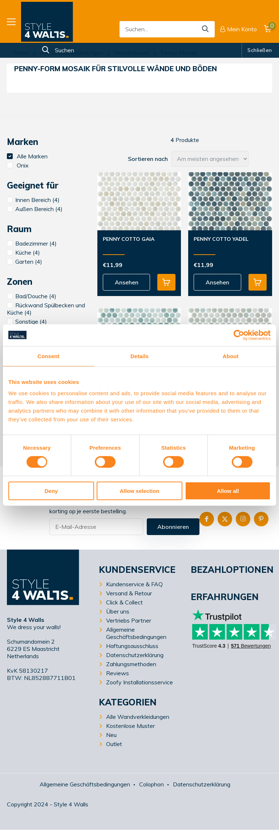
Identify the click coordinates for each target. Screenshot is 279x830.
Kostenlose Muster (130, 725)
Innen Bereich (33, 199)
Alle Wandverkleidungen (71, 52)
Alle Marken (27, 156)
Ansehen (126, 282)
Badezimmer (32, 243)
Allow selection (139, 491)
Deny (51, 491)
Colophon (151, 784)
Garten (24, 261)
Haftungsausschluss (132, 645)
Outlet (114, 744)
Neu (111, 734)
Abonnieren (173, 526)
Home (21, 52)
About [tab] (231, 356)
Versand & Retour (129, 593)
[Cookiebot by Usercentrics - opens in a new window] (239, 334)
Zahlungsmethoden (131, 664)
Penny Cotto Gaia (128, 239)
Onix (18, 165)
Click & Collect (124, 602)
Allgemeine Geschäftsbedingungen (136, 633)
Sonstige (27, 321)
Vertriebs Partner (128, 620)
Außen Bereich (34, 208)
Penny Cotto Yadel (221, 239)
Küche (23, 252)
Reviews (117, 673)
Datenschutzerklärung (134, 655)
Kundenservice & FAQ (134, 584)
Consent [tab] (48, 356)
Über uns (117, 611)
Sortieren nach (148, 158)
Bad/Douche (31, 296)
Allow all (228, 491)
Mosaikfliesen (132, 52)
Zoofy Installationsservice (139, 682)
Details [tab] (139, 356)
